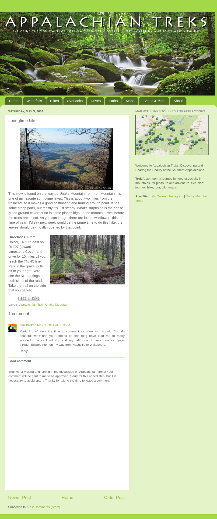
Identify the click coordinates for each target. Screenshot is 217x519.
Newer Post (19, 497)
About (178, 101)
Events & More (154, 101)
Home (13, 101)
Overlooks (75, 101)
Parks (113, 101)
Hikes (54, 101)
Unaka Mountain (56, 304)
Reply (24, 351)
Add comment (20, 361)
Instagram (176, 196)
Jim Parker (28, 325)
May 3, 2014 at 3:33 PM (53, 325)
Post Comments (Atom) (44, 507)
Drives (96, 101)
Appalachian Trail (31, 304)
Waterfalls (34, 101)
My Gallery (159, 196)
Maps (130, 101)
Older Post (114, 497)
